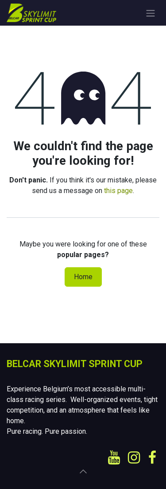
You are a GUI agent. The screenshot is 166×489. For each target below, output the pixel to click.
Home (83, 277)
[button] (83, 471)
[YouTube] (114, 457)
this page (118, 190)
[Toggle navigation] (150, 13)
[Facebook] (152, 457)
